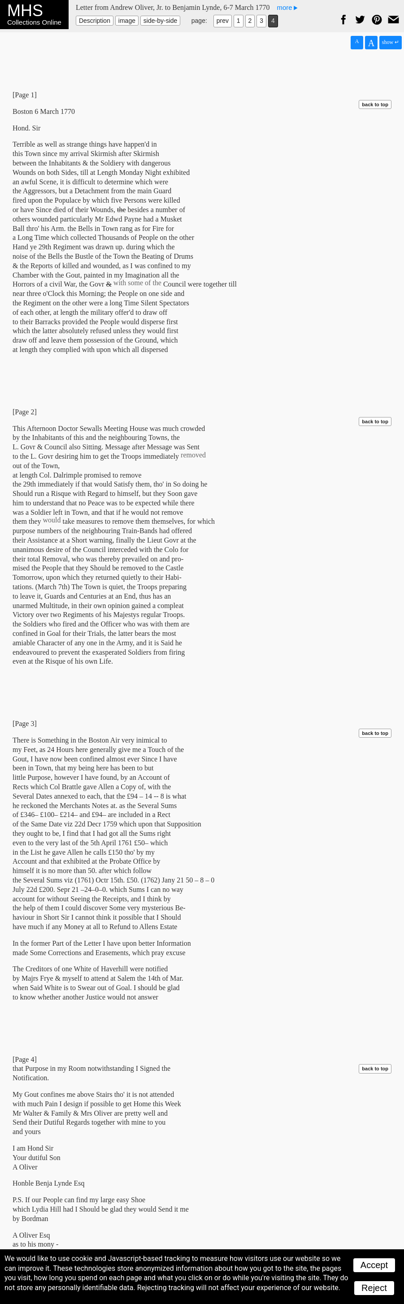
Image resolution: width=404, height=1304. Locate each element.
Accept (374, 1265)
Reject (374, 1288)
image (126, 20)
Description (94, 20)
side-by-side (160, 20)
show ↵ (390, 42)
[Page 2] (25, 412)
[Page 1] (25, 95)
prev (223, 20)
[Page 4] (25, 1059)
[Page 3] (25, 723)
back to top (375, 104)
